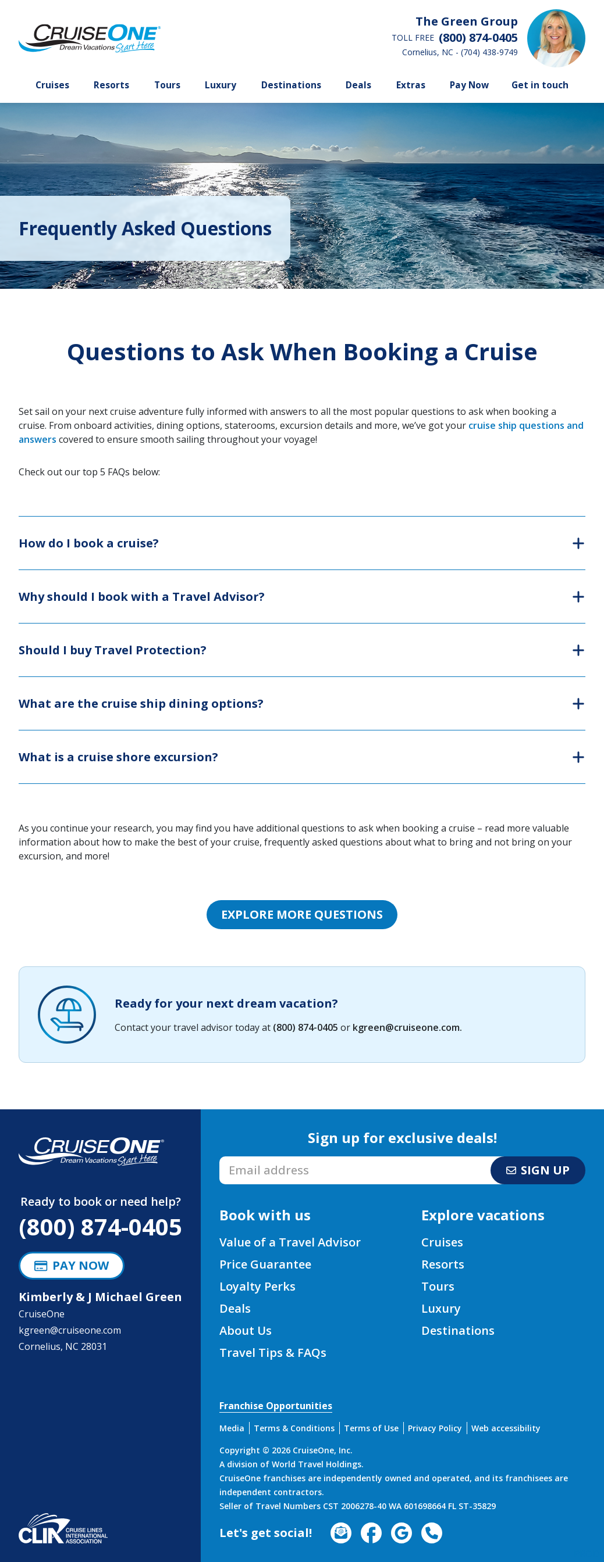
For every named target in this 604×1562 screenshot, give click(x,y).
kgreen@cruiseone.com (406, 1027)
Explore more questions (302, 914)
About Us (245, 1330)
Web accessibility (506, 1428)
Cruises (52, 85)
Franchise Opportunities (275, 1405)
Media (231, 1428)
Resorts (111, 85)
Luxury (220, 85)
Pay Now (469, 85)
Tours (167, 85)
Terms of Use (371, 1428)
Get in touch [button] (540, 85)
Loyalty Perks (257, 1286)
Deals (358, 85)
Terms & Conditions (294, 1428)
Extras (410, 85)
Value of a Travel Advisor (290, 1242)
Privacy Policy (435, 1428)
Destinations (291, 85)
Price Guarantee (265, 1264)
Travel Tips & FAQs (272, 1352)
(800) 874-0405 (305, 1027)
